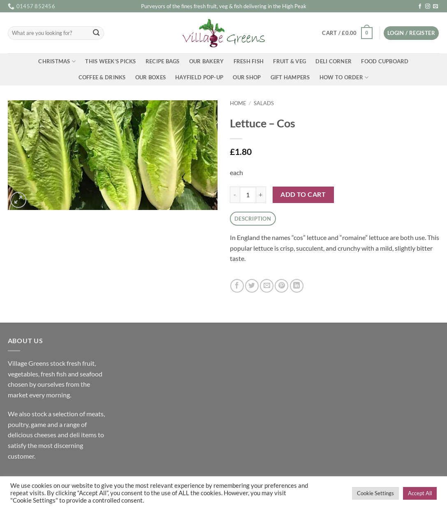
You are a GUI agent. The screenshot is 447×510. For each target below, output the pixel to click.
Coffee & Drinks (102, 77)
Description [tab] (252, 218)
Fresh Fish (249, 61)
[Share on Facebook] (237, 286)
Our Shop (247, 77)
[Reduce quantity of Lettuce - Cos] (235, 195)
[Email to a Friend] (266, 286)
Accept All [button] (420, 493)
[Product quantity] (248, 195)
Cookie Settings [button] (375, 493)
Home (238, 103)
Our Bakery (206, 61)
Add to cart (303, 194)
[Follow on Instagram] (427, 6)
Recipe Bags (163, 61)
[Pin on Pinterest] (281, 286)
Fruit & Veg (289, 61)
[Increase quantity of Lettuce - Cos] (261, 195)
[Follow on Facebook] (419, 6)
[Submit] (96, 33)
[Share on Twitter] (252, 286)
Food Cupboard (384, 61)
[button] (347, 33)
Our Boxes (150, 77)
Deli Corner (333, 61)
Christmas (57, 61)
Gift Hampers (290, 77)
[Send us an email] (435, 6)
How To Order (344, 77)
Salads (264, 103)
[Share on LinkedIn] (296, 286)
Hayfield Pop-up (199, 77)
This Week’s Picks (110, 61)
